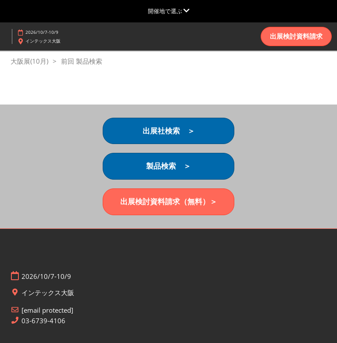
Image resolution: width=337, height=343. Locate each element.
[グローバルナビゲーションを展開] (169, 11)
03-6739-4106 (43, 321)
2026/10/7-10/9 (41, 32)
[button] (296, 36)
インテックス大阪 (43, 41)
